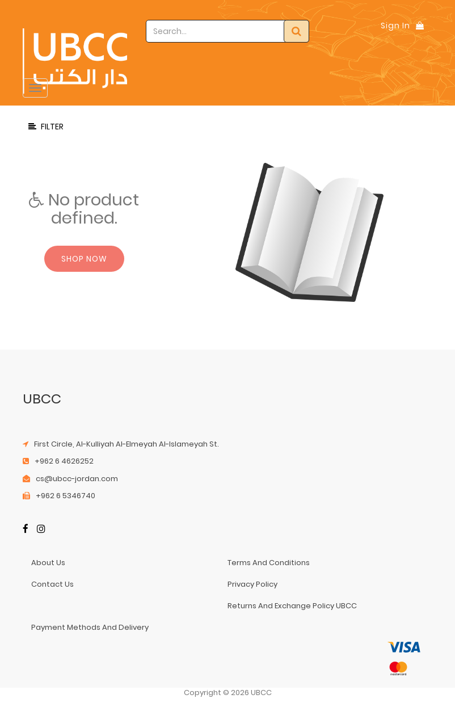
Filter (46, 126)
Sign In (395, 25)
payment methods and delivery (90, 627)
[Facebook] (25, 529)
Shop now (84, 258)
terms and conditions (269, 562)
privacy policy (252, 584)
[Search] (296, 31)
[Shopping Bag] (420, 25)
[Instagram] (41, 529)
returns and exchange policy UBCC (292, 605)
